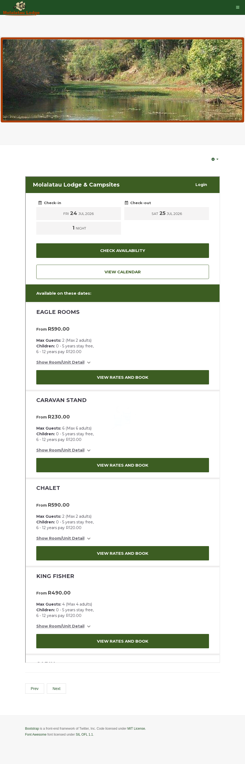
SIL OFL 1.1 (84, 734)
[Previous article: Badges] (34, 688)
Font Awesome (36, 734)
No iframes (122, 419)
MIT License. (136, 728)
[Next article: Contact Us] (56, 688)
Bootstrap (32, 728)
